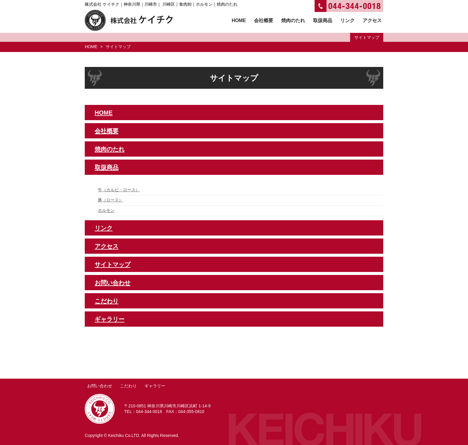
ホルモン (106, 210)
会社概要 (106, 131)
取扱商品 (106, 167)
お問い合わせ (112, 282)
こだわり (106, 301)
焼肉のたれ (109, 149)
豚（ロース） (110, 200)
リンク (104, 228)
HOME (91, 46)
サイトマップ (112, 264)
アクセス (106, 246)
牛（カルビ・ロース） (119, 189)
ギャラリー (109, 319)
